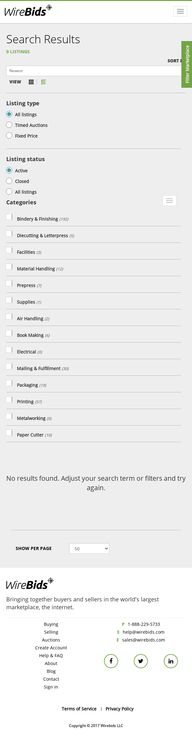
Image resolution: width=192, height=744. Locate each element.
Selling (51, 632)
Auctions (51, 640)
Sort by (177, 61)
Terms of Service (79, 709)
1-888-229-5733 (144, 624)
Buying (51, 624)
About (51, 663)
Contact (51, 679)
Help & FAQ (51, 655)
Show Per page (34, 548)
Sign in (51, 687)
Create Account (51, 648)
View (15, 82)
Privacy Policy (119, 709)
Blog (51, 671)
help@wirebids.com (143, 632)
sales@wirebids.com (143, 640)
